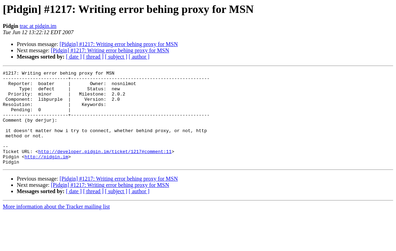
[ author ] (139, 57)
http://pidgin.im (46, 174)
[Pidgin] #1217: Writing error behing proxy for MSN (119, 44)
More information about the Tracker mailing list (56, 225)
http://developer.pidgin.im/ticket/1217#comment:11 (104, 168)
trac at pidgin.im (38, 26)
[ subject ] (116, 57)
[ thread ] (93, 57)
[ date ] (74, 57)
